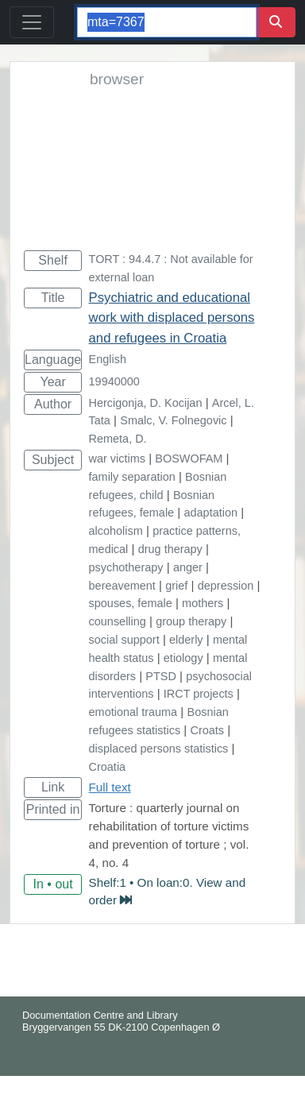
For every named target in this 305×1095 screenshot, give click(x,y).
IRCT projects (199, 693)
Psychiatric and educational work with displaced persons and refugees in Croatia (172, 317)
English (107, 359)
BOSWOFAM (188, 458)
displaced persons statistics (159, 748)
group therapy (191, 621)
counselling (117, 621)
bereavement (122, 585)
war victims (117, 458)
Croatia (107, 766)
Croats (208, 730)
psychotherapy (126, 567)
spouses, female (130, 603)
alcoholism (116, 530)
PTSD (160, 676)
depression (226, 585)
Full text (110, 787)
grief (176, 585)
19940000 (114, 381)
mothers (202, 603)
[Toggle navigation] (32, 22)
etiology (183, 658)
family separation (132, 476)
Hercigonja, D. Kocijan (146, 403)
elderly (186, 639)
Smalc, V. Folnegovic (173, 420)
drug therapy (170, 549)
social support (124, 639)
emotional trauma (133, 712)
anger (188, 567)
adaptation (210, 512)
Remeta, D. (118, 438)
